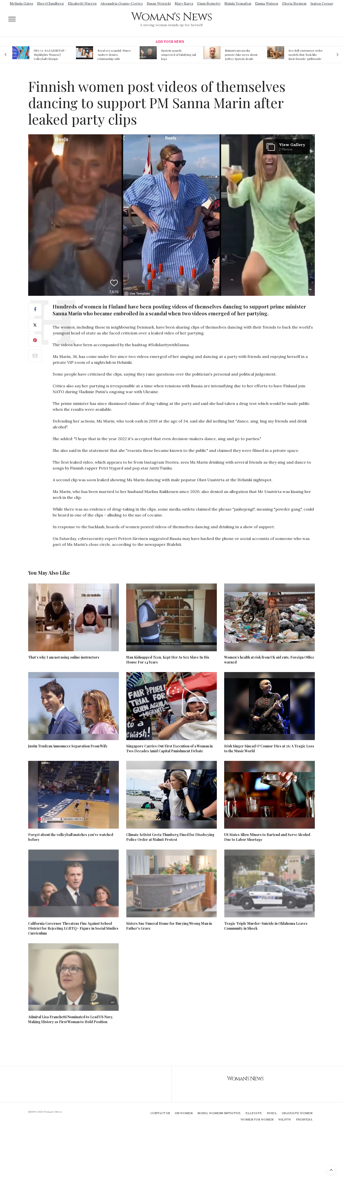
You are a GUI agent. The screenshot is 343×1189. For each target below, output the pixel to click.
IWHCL (272, 1113)
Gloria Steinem (294, 3)
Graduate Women (297, 1113)
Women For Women (257, 1119)
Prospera (304, 1119)
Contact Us (160, 1113)
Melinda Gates (21, 3)
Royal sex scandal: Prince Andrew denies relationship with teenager (114, 54)
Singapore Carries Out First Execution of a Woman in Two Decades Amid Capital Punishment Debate (169, 748)
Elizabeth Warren (82, 3)
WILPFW (284, 1119)
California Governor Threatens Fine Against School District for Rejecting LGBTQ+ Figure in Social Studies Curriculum (73, 928)
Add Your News (170, 42)
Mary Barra (184, 3)
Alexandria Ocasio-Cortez (121, 3)
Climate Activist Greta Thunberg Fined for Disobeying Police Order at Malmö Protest (170, 837)
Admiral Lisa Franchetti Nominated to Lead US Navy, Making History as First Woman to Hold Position (70, 1019)
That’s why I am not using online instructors (63, 657)
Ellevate (253, 1113)
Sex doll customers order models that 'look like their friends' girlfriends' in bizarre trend (306, 54)
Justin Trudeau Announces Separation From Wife (68, 746)
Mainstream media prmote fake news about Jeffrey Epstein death (241, 54)
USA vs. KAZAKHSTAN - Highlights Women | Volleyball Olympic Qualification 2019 (50, 54)
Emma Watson (266, 3)
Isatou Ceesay (321, 3)
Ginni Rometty (208, 3)
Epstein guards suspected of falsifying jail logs (178, 54)
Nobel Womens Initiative (219, 1113)
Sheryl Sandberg (50, 3)
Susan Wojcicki (159, 3)
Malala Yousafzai (237, 3)
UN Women (184, 1113)
